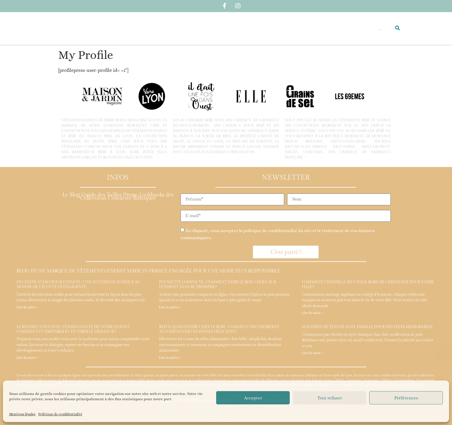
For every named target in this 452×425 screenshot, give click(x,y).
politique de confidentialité (270, 230)
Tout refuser (329, 398)
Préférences (406, 398)
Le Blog (71, 195)
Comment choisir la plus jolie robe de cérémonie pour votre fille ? (368, 284)
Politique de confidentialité (60, 414)
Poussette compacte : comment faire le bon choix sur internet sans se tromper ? (217, 284)
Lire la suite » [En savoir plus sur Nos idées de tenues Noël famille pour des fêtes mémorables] (312, 353)
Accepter (253, 398)
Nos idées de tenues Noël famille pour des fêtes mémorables (367, 327)
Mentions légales (22, 414)
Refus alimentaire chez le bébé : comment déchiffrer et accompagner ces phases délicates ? (219, 329)
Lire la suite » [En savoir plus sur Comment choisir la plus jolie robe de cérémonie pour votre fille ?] (312, 313)
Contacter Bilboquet (132, 198)
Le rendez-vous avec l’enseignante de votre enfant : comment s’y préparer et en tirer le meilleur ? (73, 329)
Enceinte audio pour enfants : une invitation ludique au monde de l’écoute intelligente (78, 284)
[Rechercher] (397, 28)
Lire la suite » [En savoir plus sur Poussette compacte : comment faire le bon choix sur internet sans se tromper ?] (170, 307)
